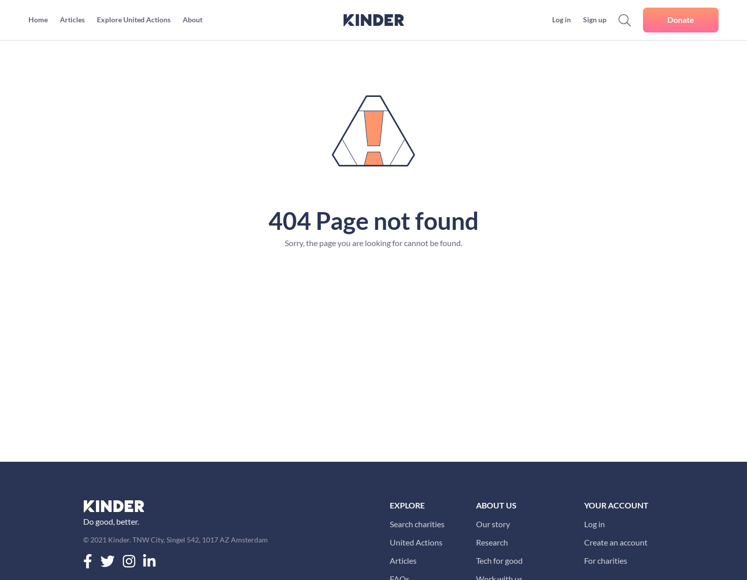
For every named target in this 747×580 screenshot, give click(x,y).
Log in (594, 524)
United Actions (416, 542)
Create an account (616, 542)
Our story (493, 524)
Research (492, 542)
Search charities (417, 524)
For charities (605, 560)
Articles (403, 560)
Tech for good (499, 560)
